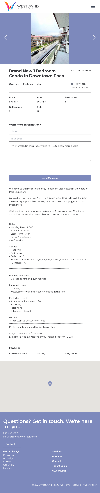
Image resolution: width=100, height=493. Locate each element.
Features (28, 84)
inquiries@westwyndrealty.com (20, 436)
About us (57, 456)
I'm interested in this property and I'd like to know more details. (50, 152)
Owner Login (59, 471)
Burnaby (8, 458)
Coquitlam (9, 465)
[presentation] (29, 168)
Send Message (50, 178)
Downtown (9, 455)
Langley (7, 468)
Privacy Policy (89, 485)
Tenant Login (59, 466)
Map (39, 84)
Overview (14, 84)
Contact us (12, 444)
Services (57, 451)
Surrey (7, 461)
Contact (56, 461)
